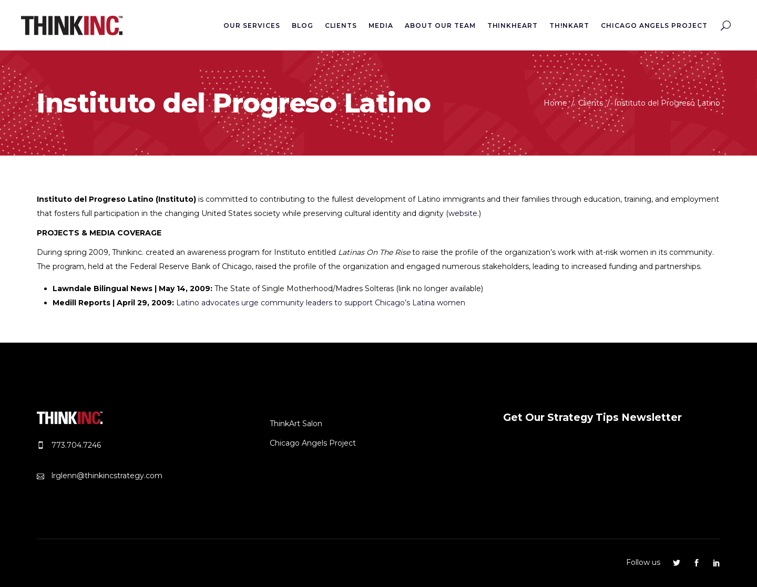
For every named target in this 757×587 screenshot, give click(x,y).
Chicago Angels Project (313, 443)
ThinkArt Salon (296, 423)
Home (555, 103)
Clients (590, 103)
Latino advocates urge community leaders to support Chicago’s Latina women (320, 302)
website (462, 213)
